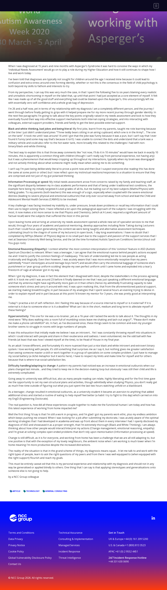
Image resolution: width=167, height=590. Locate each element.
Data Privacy (15, 539)
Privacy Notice (16, 545)
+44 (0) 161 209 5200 (136, 539)
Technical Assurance (70, 532)
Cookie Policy (16, 551)
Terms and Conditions (21, 532)
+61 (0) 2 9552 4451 (126, 551)
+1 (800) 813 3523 (135, 545)
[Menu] (156, 5)
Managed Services (69, 545)
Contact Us (14, 564)
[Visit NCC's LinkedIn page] (153, 518)
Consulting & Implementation (75, 539)
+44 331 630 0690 (119, 561)
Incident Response (69, 551)
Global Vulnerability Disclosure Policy (30, 557)
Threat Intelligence (69, 557)
